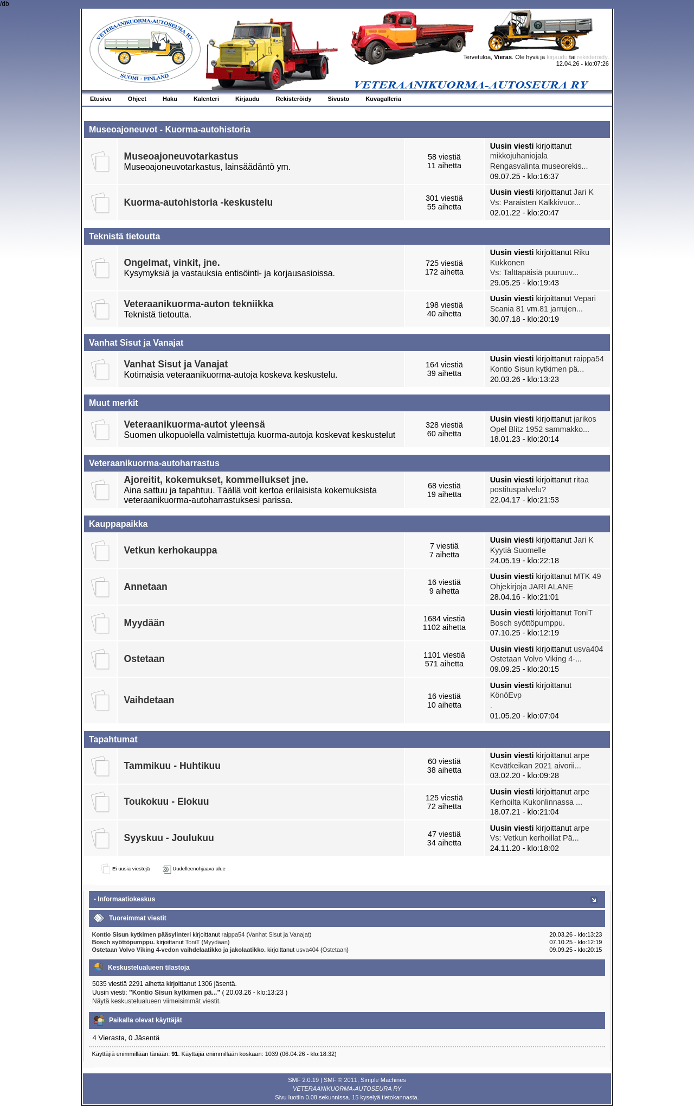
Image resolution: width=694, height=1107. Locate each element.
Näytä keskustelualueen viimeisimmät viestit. (156, 1001)
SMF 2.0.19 (303, 1080)
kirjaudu (557, 57)
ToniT (583, 612)
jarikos (585, 419)
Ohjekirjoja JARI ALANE (532, 586)
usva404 (588, 649)
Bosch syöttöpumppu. (527, 623)
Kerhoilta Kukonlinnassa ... (536, 802)
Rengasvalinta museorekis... (539, 166)
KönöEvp (506, 695)
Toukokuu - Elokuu (166, 801)
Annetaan (146, 586)
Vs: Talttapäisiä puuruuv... (534, 272)
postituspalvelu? (518, 489)
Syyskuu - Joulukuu (169, 837)
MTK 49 (587, 576)
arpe (581, 755)
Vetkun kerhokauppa (170, 550)
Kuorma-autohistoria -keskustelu (198, 202)
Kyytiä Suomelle (518, 550)
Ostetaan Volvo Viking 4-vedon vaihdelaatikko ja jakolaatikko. (180, 949)
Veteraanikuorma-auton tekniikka (199, 303)
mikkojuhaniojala (519, 155)
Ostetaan (144, 658)
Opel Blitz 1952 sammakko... (539, 429)
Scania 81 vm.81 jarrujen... (536, 308)
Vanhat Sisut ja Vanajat (176, 364)
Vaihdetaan (149, 700)
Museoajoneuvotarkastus (181, 156)
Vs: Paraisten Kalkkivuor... (535, 202)
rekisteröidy (592, 57)
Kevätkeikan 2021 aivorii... (535, 765)
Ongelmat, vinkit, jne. (172, 262)
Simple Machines (383, 1080)
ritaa (581, 479)
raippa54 (589, 358)
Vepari (585, 298)
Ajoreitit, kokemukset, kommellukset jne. (216, 479)
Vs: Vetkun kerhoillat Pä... (534, 838)
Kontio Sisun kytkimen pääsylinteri (141, 934)
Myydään (144, 623)
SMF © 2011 (340, 1080)
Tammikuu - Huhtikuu (172, 765)
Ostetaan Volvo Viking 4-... (536, 658)
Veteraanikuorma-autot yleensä (194, 424)
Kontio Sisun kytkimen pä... (537, 369)
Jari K (584, 192)
